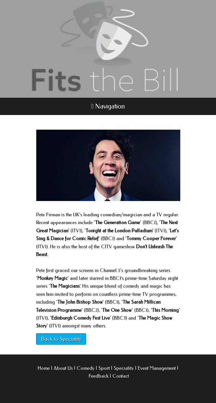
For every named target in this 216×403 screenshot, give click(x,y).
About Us (63, 368)
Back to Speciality (61, 339)
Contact (120, 376)
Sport (104, 368)
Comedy (86, 368)
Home (44, 368)
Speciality (124, 368)
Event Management (157, 368)
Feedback (98, 376)
